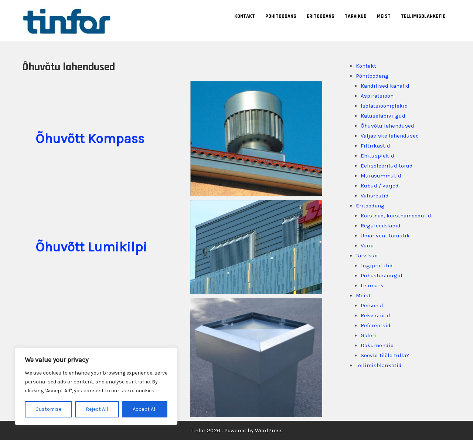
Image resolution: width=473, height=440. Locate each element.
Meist (384, 16)
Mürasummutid (381, 175)
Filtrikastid (375, 145)
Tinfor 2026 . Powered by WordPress (237, 430)
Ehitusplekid (377, 155)
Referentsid (376, 325)
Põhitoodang (280, 16)
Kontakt (244, 16)
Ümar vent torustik (385, 235)
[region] (96, 386)
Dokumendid (377, 345)
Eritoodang (320, 16)
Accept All (145, 409)
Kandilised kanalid (385, 85)
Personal (372, 305)
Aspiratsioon (377, 95)
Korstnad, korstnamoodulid (396, 215)
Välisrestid (375, 195)
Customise (48, 409)
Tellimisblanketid (423, 16)
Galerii (369, 335)
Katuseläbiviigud (383, 115)
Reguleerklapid (381, 225)
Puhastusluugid (381, 275)
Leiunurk (372, 285)
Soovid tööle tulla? (385, 355)
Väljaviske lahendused (390, 135)
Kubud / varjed (380, 185)
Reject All (97, 409)
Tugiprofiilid (377, 265)
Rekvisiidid (375, 315)
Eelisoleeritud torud (387, 165)
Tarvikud (356, 16)
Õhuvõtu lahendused (387, 125)
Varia (367, 245)
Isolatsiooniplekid (384, 105)
